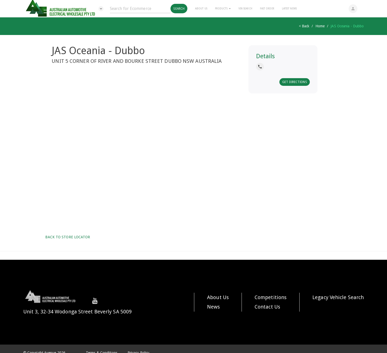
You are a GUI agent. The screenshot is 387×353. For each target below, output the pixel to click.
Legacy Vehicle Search (338, 297)
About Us (201, 8)
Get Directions (294, 82)
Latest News (289, 8)
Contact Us (267, 307)
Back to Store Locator (67, 237)
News (213, 307)
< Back (304, 26)
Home (320, 26)
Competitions (271, 297)
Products (223, 8)
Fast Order (267, 8)
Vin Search (245, 8)
